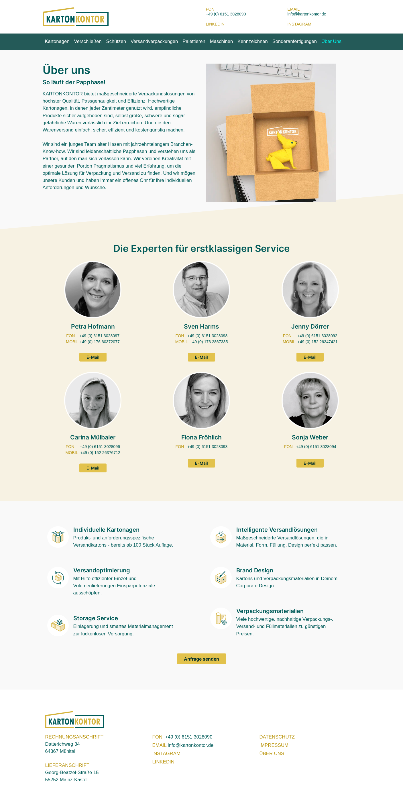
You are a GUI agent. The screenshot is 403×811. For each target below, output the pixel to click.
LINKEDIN (163, 762)
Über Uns (331, 41)
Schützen (116, 41)
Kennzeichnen (252, 41)
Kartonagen (57, 41)
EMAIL (160, 745)
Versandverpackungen (154, 41)
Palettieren (193, 41)
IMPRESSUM (274, 745)
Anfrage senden (201, 659)
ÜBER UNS (272, 753)
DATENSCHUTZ (277, 737)
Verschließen (87, 41)
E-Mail (93, 357)
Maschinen (221, 41)
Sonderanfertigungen (294, 41)
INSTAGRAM (166, 753)
